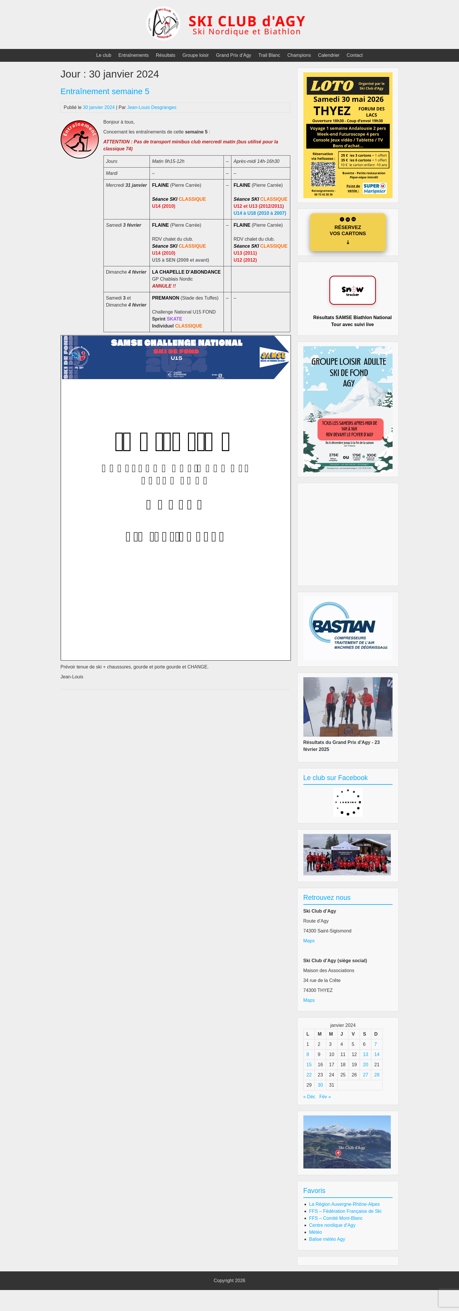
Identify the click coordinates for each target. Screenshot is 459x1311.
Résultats (165, 55)
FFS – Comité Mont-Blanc (336, 1218)
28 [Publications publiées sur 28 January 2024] (376, 1074)
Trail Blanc (269, 55)
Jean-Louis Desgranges (151, 107)
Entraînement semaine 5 (105, 91)
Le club (103, 55)
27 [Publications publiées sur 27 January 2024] (365, 1074)
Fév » (325, 1096)
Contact (355, 55)
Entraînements (133, 55)
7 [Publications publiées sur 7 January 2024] (375, 1044)
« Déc (309, 1096)
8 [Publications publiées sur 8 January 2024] (308, 1054)
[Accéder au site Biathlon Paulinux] (352, 290)
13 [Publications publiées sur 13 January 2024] (365, 1054)
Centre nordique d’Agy (332, 1225)
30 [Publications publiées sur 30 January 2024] (320, 1085)
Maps (309, 940)
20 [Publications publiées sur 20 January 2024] (365, 1064)
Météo (315, 1232)
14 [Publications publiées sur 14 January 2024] (376, 1054)
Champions (299, 55)
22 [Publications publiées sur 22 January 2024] (309, 1074)
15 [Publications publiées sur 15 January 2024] (309, 1064)
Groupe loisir (195, 55)
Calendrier (329, 55)
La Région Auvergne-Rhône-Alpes (344, 1204)
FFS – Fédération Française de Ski (345, 1211)
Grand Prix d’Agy (233, 55)
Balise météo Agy (327, 1239)
